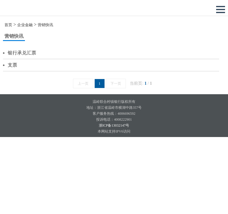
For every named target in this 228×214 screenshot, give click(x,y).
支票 (12, 64)
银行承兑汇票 (22, 52)
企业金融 (25, 25)
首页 (8, 25)
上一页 (83, 83)
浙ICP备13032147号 (114, 125)
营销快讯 (45, 25)
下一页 (115, 83)
